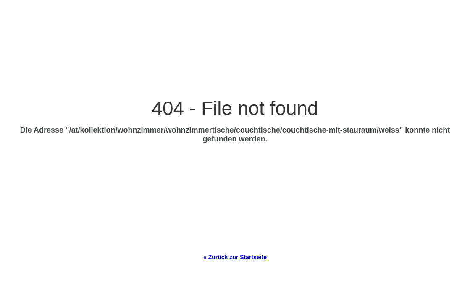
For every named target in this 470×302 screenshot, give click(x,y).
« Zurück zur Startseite (235, 257)
